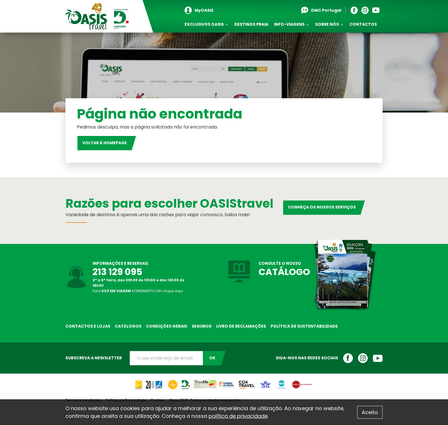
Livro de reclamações (241, 326)
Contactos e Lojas (87, 326)
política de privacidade (238, 416)
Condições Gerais (166, 326)
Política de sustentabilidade (304, 326)
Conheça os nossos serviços (322, 207)
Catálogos (128, 326)
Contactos (363, 24)
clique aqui (173, 290)
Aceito (370, 412)
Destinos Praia (251, 24)
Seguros (201, 326)
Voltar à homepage (104, 143)
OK (212, 358)
